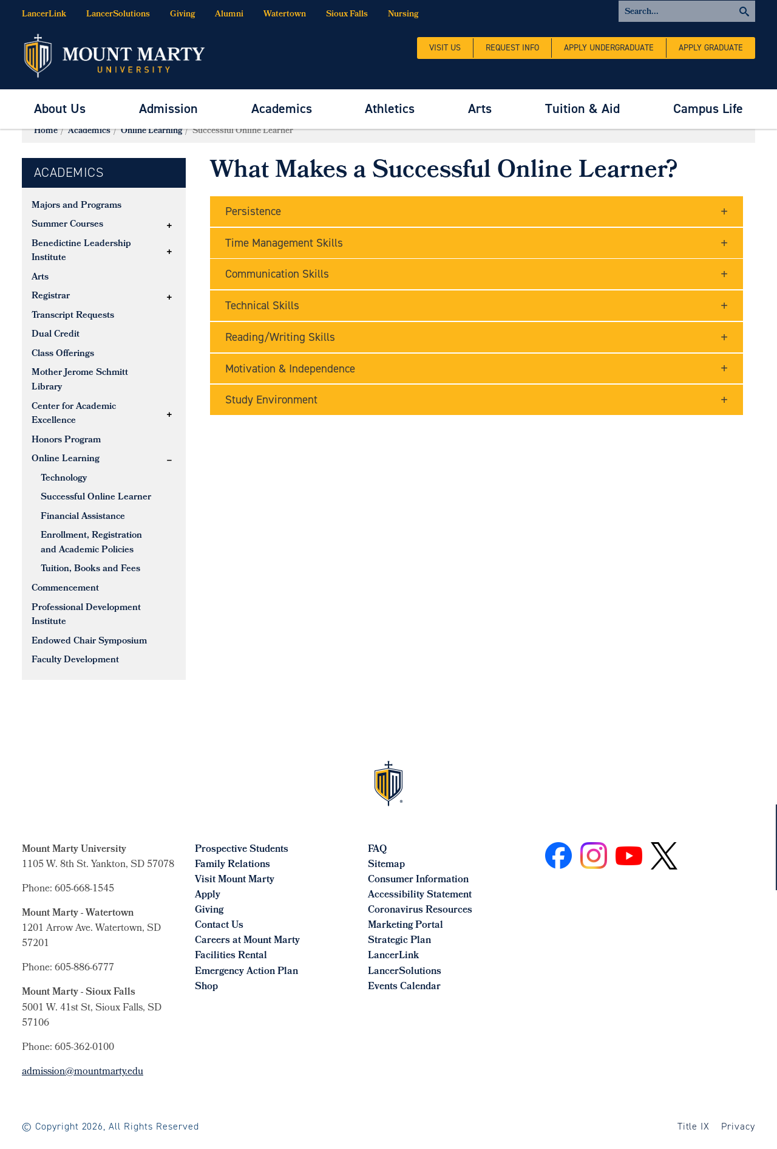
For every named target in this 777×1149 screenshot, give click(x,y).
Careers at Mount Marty (247, 941)
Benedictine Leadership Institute (81, 251)
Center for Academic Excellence (74, 414)
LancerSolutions (118, 15)
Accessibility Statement (420, 895)
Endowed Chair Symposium (89, 642)
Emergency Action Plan (246, 972)
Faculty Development (75, 660)
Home (46, 132)
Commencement (65, 589)
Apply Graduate (711, 47)
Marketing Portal (405, 925)
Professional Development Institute (86, 615)
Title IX (693, 1126)
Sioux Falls (347, 15)
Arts (480, 108)
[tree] (104, 434)
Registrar (51, 296)
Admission (168, 108)
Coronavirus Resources (420, 910)
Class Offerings (63, 354)
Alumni (229, 15)
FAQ (377, 850)
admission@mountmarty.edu (82, 1072)
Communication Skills (277, 273)
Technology (64, 479)
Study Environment (271, 399)
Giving (182, 15)
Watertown (284, 15)
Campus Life (708, 108)
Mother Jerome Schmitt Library (80, 380)
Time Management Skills (284, 242)
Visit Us (445, 47)
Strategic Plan (399, 941)
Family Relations (232, 865)
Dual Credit (56, 335)
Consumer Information (418, 880)
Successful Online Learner (96, 498)
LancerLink (44, 15)
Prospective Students (241, 850)
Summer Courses (67, 225)
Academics (281, 108)
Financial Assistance (83, 517)
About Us (60, 108)
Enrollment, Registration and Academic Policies (91, 543)
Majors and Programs (76, 206)
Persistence (253, 211)
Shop (206, 987)
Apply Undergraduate (609, 47)
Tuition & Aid (582, 108)
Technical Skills (262, 305)
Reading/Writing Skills (280, 337)
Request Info (512, 47)
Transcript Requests (73, 316)
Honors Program (66, 440)
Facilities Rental (231, 956)
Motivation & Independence (290, 368)
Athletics (390, 108)
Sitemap (386, 865)
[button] (169, 225)
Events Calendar (404, 987)
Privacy (738, 1126)
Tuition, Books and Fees (90, 569)
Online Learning (151, 132)
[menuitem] (60, 109)
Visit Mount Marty (234, 880)
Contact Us (219, 925)
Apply (207, 895)
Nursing (403, 15)
